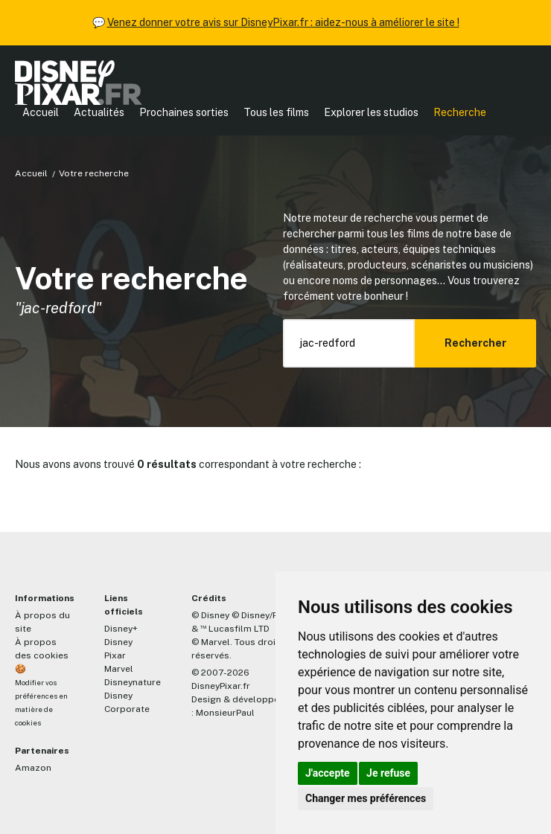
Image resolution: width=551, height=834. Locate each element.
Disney (118, 642)
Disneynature (132, 682)
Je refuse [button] (388, 773)
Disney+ (121, 628)
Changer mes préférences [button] (365, 798)
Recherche (459, 112)
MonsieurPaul (225, 713)
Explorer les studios (371, 112)
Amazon (33, 768)
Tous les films (276, 112)
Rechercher (475, 343)
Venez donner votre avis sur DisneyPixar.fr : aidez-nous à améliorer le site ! (283, 22)
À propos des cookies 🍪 (42, 655)
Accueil (40, 112)
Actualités (99, 112)
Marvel (118, 669)
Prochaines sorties (184, 112)
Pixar (115, 655)
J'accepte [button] (327, 773)
